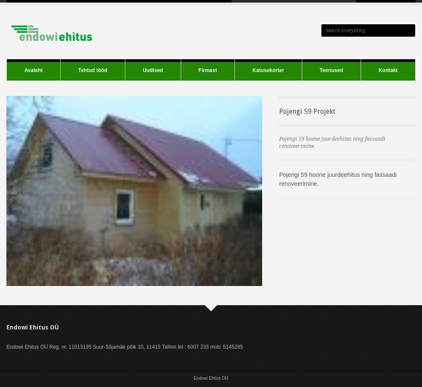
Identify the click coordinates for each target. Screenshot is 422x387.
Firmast (208, 70)
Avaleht (33, 70)
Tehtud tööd (92, 70)
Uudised (153, 70)
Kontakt (388, 70)
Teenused (331, 70)
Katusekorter (268, 70)
